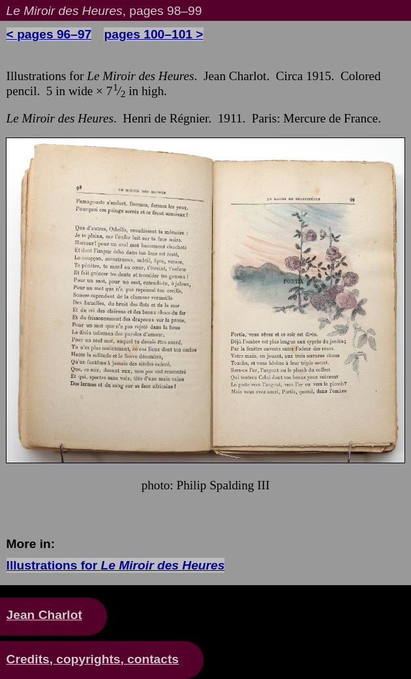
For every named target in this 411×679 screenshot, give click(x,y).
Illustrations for (116, 565)
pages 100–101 (148, 34)
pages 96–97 (54, 34)
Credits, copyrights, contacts (93, 659)
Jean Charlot (44, 615)
